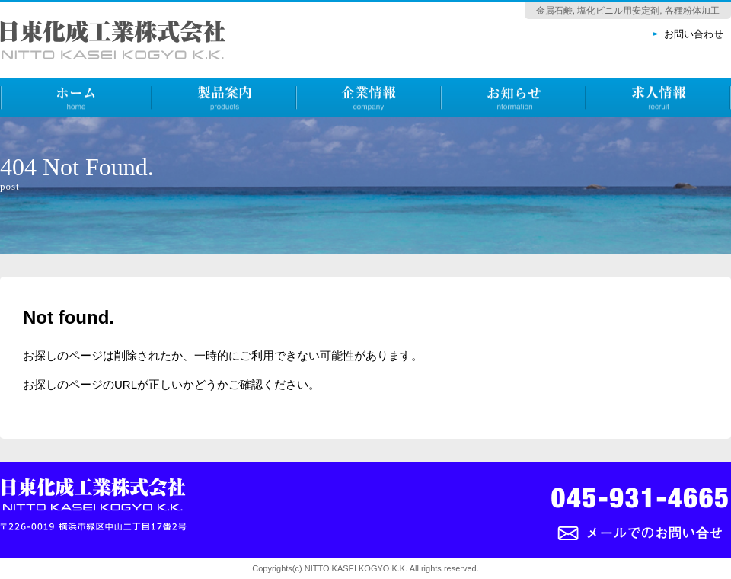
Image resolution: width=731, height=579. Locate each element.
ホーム (17, 128)
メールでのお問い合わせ (611, 557)
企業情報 (320, 128)
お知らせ (464, 128)
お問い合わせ (693, 34)
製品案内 (175, 128)
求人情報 (609, 128)
